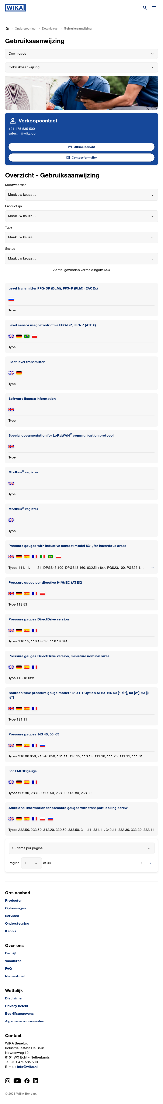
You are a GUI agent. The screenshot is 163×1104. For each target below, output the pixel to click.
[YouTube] (17, 1080)
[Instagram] (7, 1080)
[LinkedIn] (35, 1080)
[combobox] (81, 195)
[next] (150, 863)
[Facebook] (27, 1080)
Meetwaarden (16, 185)
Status (10, 249)
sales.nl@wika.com (23, 134)
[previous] (141, 863)
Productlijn (13, 206)
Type (8, 228)
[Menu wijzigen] (154, 8)
